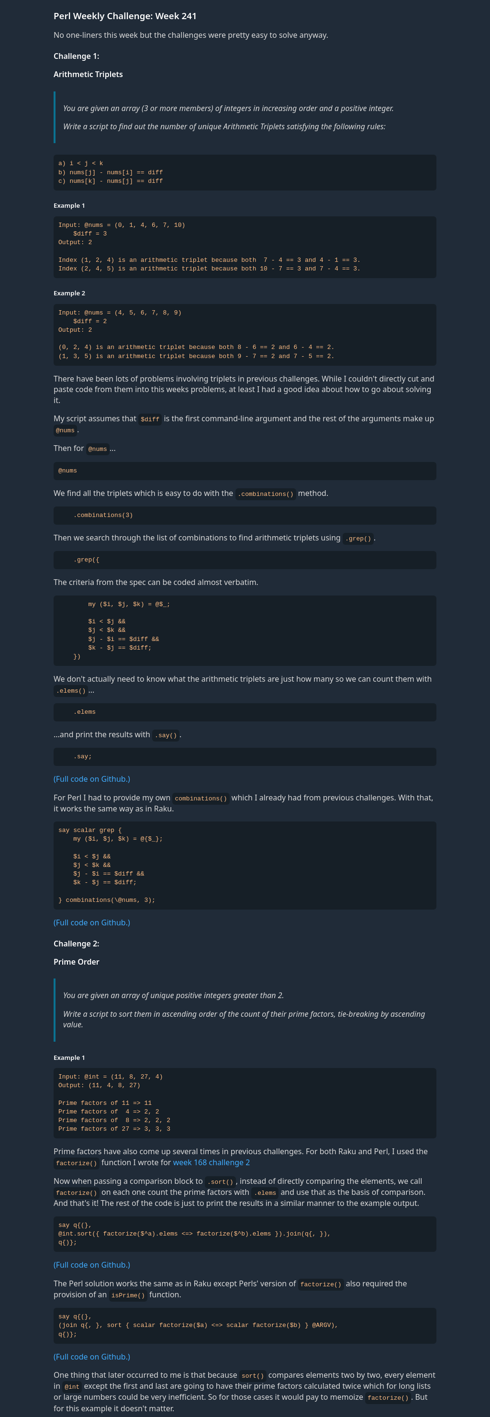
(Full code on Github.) (92, 776)
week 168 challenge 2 (211, 1159)
